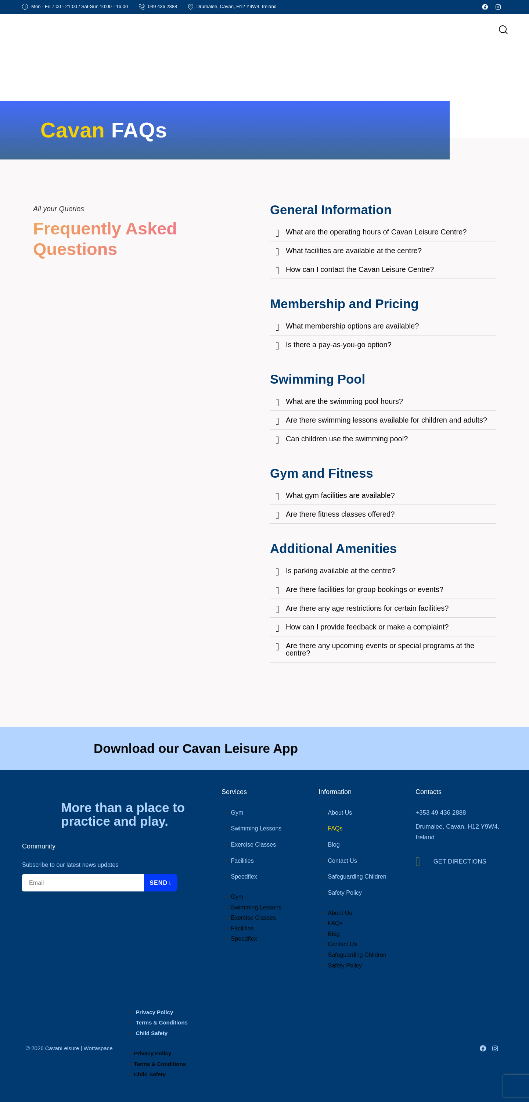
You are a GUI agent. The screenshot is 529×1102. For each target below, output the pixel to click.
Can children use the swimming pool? (347, 438)
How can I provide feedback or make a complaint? (367, 627)
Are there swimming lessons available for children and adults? (386, 420)
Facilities (242, 861)
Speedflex (244, 876)
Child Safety (152, 1033)
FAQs (335, 828)
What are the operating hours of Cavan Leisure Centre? (376, 232)
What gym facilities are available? (340, 495)
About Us (340, 813)
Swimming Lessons (256, 828)
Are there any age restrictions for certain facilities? (367, 608)
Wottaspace (98, 1048)
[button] (383, 232)
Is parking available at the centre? (341, 570)
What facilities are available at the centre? (354, 250)
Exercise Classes (253, 844)
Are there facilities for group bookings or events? (364, 589)
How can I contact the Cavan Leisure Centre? (360, 269)
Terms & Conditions (162, 1022)
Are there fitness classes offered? (340, 514)
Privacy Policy (154, 1012)
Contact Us (342, 861)
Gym (237, 813)
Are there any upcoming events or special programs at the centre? (380, 649)
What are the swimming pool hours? (344, 401)
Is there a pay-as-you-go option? (339, 344)
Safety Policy (345, 893)
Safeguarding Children (357, 876)
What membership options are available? (352, 326)
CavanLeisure (62, 1048)
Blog (334, 844)
